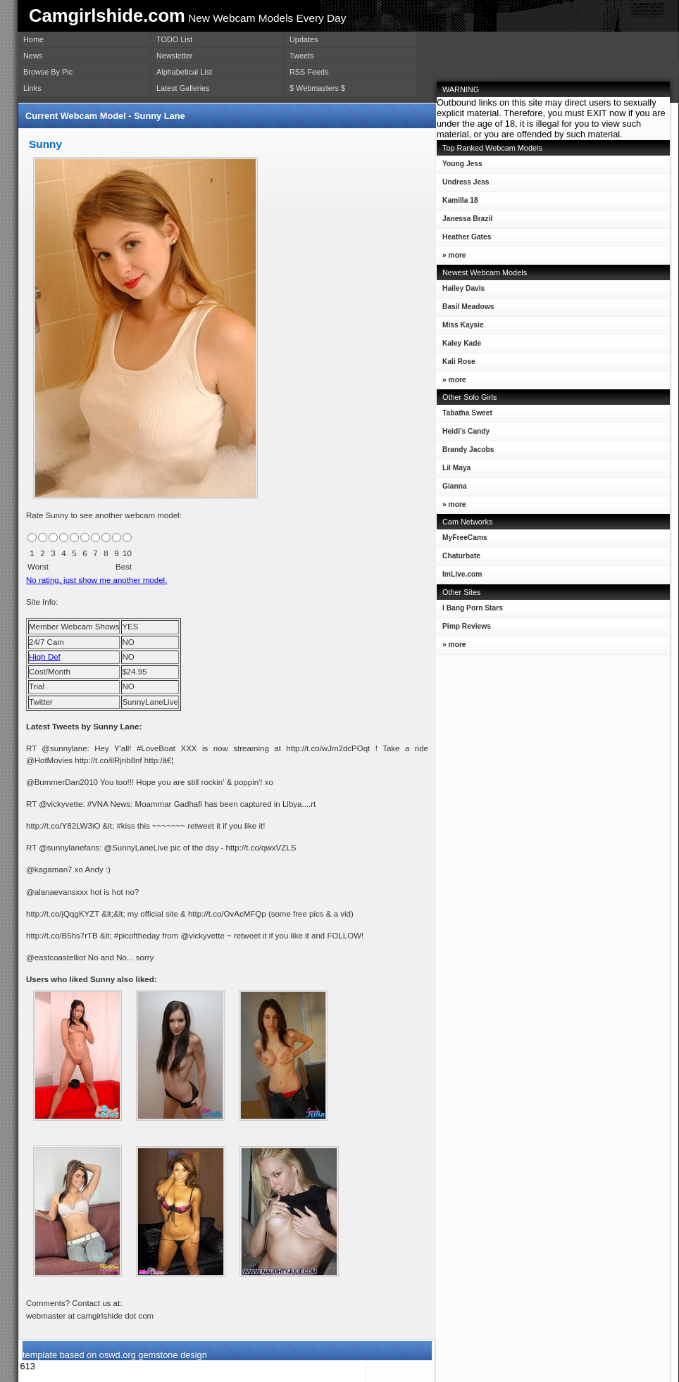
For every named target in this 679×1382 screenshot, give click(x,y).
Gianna (452, 489)
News (32, 55)
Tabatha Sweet (464, 415)
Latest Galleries (183, 88)
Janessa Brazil (464, 221)
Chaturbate (461, 556)
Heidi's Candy (463, 434)
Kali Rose (456, 364)
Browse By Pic (48, 72)
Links (32, 88)
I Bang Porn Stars (472, 608)
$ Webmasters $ (317, 88)
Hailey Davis (461, 291)
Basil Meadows (465, 309)
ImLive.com (462, 574)
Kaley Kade (459, 346)
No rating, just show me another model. (96, 580)
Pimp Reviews (466, 626)
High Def (45, 657)
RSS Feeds (309, 72)
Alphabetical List (184, 72)
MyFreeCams (464, 537)
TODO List (174, 39)
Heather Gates (464, 239)
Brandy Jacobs (465, 452)
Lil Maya (454, 470)
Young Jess (459, 166)
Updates (303, 39)
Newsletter (174, 55)
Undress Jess (463, 184)
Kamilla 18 (457, 203)
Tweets (301, 55)
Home (33, 39)
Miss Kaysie (460, 327)
